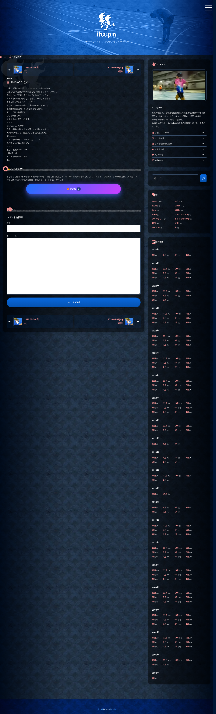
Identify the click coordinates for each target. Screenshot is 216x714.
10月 (177, 269)
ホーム (7, 57)
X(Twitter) (159, 155)
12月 (154, 269)
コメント (12, 236)
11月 (165, 269)
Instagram (159, 160)
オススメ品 (159, 149)
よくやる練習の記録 (163, 144)
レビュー (156, 228)
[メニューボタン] (208, 7)
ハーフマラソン (181, 214)
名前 (8, 223)
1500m (178, 206)
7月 (165, 273)
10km (154, 214)
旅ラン (177, 201)
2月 (176, 255)
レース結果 (159, 138)
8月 (153, 273)
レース (155, 201)
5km (154, 210)
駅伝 (154, 223)
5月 (187, 273)
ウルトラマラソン (182, 219)
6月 (176, 273)
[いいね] (73, 189)
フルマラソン (157, 219)
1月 (187, 255)
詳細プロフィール (162, 133)
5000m (178, 210)
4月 (153, 255)
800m (154, 206)
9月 (187, 269)
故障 (176, 223)
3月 (165, 255)
